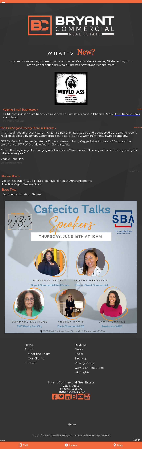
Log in (136, 439)
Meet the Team (39, 353)
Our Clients (36, 358)
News (79, 349)
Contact (30, 363)
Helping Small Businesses (20, 109)
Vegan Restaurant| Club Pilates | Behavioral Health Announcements (47, 180)
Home (29, 344)
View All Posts (134, 171)
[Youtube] (81, 398)
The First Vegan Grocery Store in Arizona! (28, 128)
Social (79, 353)
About (29, 349)
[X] (61, 398)
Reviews (80, 344)
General (37, 194)
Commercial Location (16, 194)
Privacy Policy (84, 363)
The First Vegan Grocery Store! (22, 184)
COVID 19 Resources (89, 367)
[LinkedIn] (68, 398)
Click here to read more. (11, 162)
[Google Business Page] (87, 398)
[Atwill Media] (74, 431)
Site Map (81, 358)
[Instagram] (74, 398)
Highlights (82, 372)
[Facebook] (55, 398)
